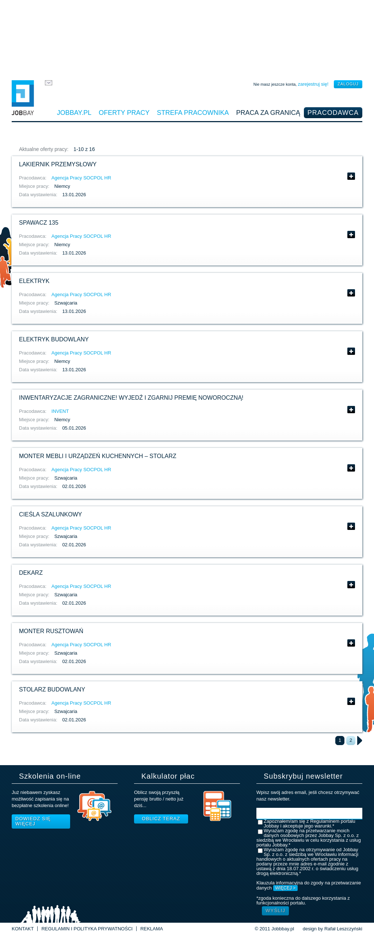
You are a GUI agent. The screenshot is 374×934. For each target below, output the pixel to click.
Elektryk (34, 281)
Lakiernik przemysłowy (58, 164)
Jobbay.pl (74, 112)
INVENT (60, 411)
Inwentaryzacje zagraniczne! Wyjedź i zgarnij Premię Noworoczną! (131, 398)
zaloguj (348, 84)
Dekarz (31, 573)
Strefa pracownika (193, 112)
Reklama (151, 928)
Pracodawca (333, 112)
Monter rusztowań (51, 631)
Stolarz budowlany (52, 689)
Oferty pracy (124, 112)
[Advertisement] (187, 38)
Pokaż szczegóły (351, 176)
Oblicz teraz (161, 818)
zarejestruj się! (313, 84)
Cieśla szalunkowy (50, 514)
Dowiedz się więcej (33, 821)
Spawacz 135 (38, 223)
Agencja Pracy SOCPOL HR (81, 178)
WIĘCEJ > (285, 888)
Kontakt (23, 928)
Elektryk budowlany (54, 339)
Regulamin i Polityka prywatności (87, 928)
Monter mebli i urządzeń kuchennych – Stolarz (97, 456)
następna (359, 740)
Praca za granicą (268, 112)
